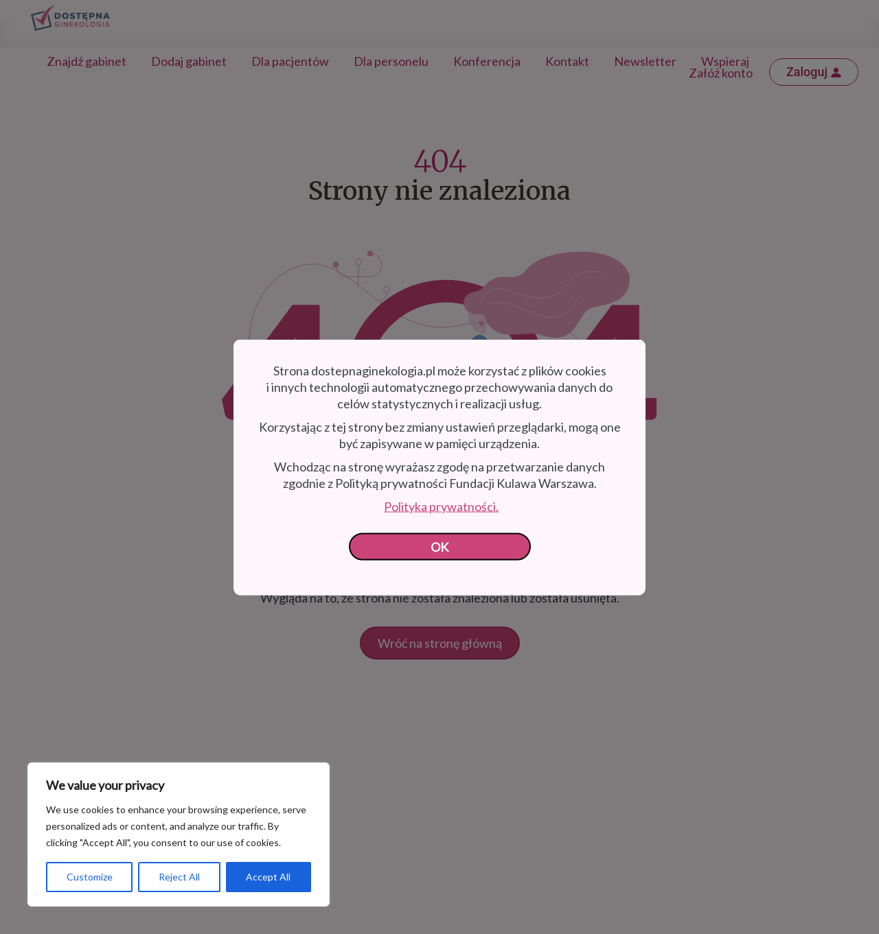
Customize (90, 877)
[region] (178, 834)
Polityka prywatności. (441, 505)
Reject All (179, 877)
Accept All (268, 877)
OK (440, 546)
